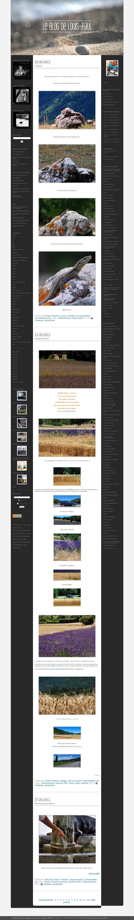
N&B (14, 301)
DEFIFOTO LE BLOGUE (19, 175)
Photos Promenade (108, 508)
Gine (104, 129)
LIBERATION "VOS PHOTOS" (21, 189)
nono (104, 282)
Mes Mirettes (106, 476)
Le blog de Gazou (108, 417)
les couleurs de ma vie (109, 256)
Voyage (15, 339)
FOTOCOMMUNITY (18, 180)
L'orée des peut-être (108, 401)
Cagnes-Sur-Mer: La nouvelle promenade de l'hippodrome (21, 458)
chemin (47, 882)
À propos (105, 82)
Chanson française (108, 353)
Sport (14, 331)
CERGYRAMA (107, 350)
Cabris (14, 486)
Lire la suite (94, 874)
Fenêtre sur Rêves (108, 206)
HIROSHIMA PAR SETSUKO (21, 220)
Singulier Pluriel (107, 308)
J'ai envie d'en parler (108, 211)
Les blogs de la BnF (108, 253)
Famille (15, 268)
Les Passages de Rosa (109, 448)
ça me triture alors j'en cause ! (111, 345)
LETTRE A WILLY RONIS (20, 223)
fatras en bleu (106, 379)
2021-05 (15, 368)
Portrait (15, 323)
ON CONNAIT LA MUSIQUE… (111, 495)
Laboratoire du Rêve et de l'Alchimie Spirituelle (110, 231)
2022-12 (15, 354)
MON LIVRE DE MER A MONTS (21, 293)
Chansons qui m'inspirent (20, 260)
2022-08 (15, 360)
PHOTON (105, 291)
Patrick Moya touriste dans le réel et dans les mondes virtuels (112, 288)
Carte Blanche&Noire (18, 151)
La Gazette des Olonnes (109, 227)
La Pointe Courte (17, 402)
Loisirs (14, 287)
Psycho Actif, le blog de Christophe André (109, 299)
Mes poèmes (16, 290)
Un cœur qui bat (107, 527)
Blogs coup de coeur (18, 249)
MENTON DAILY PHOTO (110, 473)
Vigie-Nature (106, 313)
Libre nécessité (107, 457)
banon (72, 783)
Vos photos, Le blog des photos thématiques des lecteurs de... (111, 542)
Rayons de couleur (108, 511)
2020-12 (15, 373)
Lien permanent (83, 316)
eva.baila (105, 203)
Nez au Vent (106, 487)
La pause (38, 66)
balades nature (107, 339)
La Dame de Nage (108, 225)
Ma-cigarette (106, 465)
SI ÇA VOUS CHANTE (109, 517)
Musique (15, 298)
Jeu (14, 279)
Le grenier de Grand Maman (110, 431)
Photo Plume (106, 506)
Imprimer (50, 320)
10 (80, 900)
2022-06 (15, 365)
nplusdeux (106, 489)
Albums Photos (18, 389)
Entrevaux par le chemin (44, 804)
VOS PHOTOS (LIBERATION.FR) (18, 196)
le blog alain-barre (108, 234)
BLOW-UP (106, 181)
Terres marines (17, 430)
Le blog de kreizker (108, 423)
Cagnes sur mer (17, 255)
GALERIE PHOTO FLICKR (20, 183)
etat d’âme (106, 374)
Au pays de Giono (42, 339)
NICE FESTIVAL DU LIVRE (110, 279)
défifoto (15, 265)
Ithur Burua (106, 390)
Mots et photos (17, 295)
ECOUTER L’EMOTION (109, 371)
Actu (14, 238)
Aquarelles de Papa (18, 473)
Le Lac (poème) (107, 99)
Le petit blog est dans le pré (110, 440)
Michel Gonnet (107, 478)
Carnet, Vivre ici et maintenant (21, 257)
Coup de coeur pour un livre (110, 102)
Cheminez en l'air (107, 187)
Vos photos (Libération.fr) (110, 538)
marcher (54, 882)
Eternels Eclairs (107, 376)
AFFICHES (16, 444)
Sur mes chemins (107, 519)
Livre (14, 285)
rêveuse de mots (107, 305)
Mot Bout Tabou (107, 276)
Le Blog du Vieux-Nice (109, 425)
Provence (15, 328)
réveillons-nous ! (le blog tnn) (111, 302)
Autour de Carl (107, 178)
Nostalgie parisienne (108, 104)
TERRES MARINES (18, 217)
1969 (14, 236)
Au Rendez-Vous (107, 337)
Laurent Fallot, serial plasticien (111, 414)
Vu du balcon (106, 316)
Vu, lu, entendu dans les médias (21, 342)
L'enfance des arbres (108, 219)
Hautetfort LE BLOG (108, 387)
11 (84, 900)
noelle (105, 117)
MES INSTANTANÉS (108, 271)
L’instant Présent (17, 154)
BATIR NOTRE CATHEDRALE (21, 211)
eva (104, 114)
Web (14, 344)
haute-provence (64, 318)
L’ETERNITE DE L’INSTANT (110, 459)
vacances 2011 (62, 783)
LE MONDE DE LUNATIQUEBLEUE (108, 437)
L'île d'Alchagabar (108, 398)
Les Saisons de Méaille (19, 282)
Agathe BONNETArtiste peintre (111, 329)
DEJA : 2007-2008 (108, 195)
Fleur (14, 274)
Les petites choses (108, 451)
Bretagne (15, 252)
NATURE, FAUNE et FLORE (111, 484)
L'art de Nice (106, 217)
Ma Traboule (106, 462)
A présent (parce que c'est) (110, 326)
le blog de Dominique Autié (110, 156)
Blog (14, 246)
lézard (74, 318)
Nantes (15, 304)
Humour (15, 276)
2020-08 (15, 376)
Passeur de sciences (108, 500)
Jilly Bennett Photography (110, 214)
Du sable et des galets (109, 200)
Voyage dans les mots (109, 545)
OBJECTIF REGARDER (109, 492)
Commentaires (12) (43, 318)
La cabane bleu (107, 222)
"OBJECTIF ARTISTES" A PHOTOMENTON (20, 207)
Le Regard (106, 443)
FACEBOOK (16, 178)
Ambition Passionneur (109, 334)
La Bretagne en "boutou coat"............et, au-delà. (109, 404)
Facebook (46, 884)
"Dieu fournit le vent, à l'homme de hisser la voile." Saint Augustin (112, 170)
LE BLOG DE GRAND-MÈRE (111, 420)
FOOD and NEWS (108, 208)
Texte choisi (16, 334)
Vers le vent (106, 533)
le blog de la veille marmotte (110, 241)
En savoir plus (102, 918)
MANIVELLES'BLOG (108, 470)
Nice (14, 306)
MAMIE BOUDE (107, 468)
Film (14, 271)
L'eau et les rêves (108, 96)
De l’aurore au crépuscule (110, 363)
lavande (84, 783)
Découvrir (15, 263)
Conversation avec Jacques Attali (112, 189)
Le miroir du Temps (108, 433)
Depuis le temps (71, 411)
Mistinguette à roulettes (109, 274)
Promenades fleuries (18, 325)
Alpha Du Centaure (108, 331)
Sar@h (105, 514)
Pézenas (91, 489)
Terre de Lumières (108, 159)
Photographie (16, 317)
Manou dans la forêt (108, 266)
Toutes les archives (18, 382)
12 (88, 900)
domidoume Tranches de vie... (111, 365)
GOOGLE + (16, 186)
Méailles (70, 489)
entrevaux (63, 882)
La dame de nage (108, 408)
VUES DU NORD (107, 548)
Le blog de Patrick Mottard (110, 244)
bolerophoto (106, 342)
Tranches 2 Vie (107, 525)
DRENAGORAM (107, 368)
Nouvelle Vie (16, 309)
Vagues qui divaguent (109, 530)
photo (80, 318)
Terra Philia (106, 522)
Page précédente (46, 900)
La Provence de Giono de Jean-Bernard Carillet (53, 669)
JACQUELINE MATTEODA (110, 393)
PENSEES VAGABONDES (110, 503)
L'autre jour (106, 395)
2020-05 (15, 379)
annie (104, 120)
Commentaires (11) (91, 781)
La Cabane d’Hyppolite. (19, 416)
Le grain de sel (107, 428)
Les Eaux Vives (107, 446)
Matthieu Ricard (107, 268)
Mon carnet (106, 481)
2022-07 (15, 363)
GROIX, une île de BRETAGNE (111, 382)
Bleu (14, 244)
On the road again (108, 285)
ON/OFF (105, 497)
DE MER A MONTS (18, 226)
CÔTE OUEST (107, 360)
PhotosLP (15, 161)
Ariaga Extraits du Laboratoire (111, 176)
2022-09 (15, 357)
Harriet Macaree (107, 384)
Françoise (106, 125)
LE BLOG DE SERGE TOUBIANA (109, 247)
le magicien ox (107, 251)
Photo (14, 315)
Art (13, 241)
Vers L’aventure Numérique (110, 536)
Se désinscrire (22, 503)
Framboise (106, 135)
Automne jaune (107, 93)
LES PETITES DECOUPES (110, 454)
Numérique (16, 312)
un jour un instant (17, 336)
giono (78, 783)
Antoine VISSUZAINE (109, 173)
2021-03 (15, 371)
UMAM (105, 311)
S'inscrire (21, 500)
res (62, 746)
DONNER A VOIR (108, 198)
